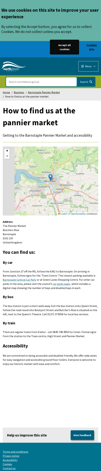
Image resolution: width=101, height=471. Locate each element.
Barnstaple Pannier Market (44, 92)
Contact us (9, 468)
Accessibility (10, 460)
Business (19, 92)
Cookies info (91, 47)
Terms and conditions (15, 451)
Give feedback (82, 435)
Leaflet (62, 214)
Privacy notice (11, 456)
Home (6, 92)
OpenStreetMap (78, 214)
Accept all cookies (64, 47)
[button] (50, 177)
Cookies (7, 464)
